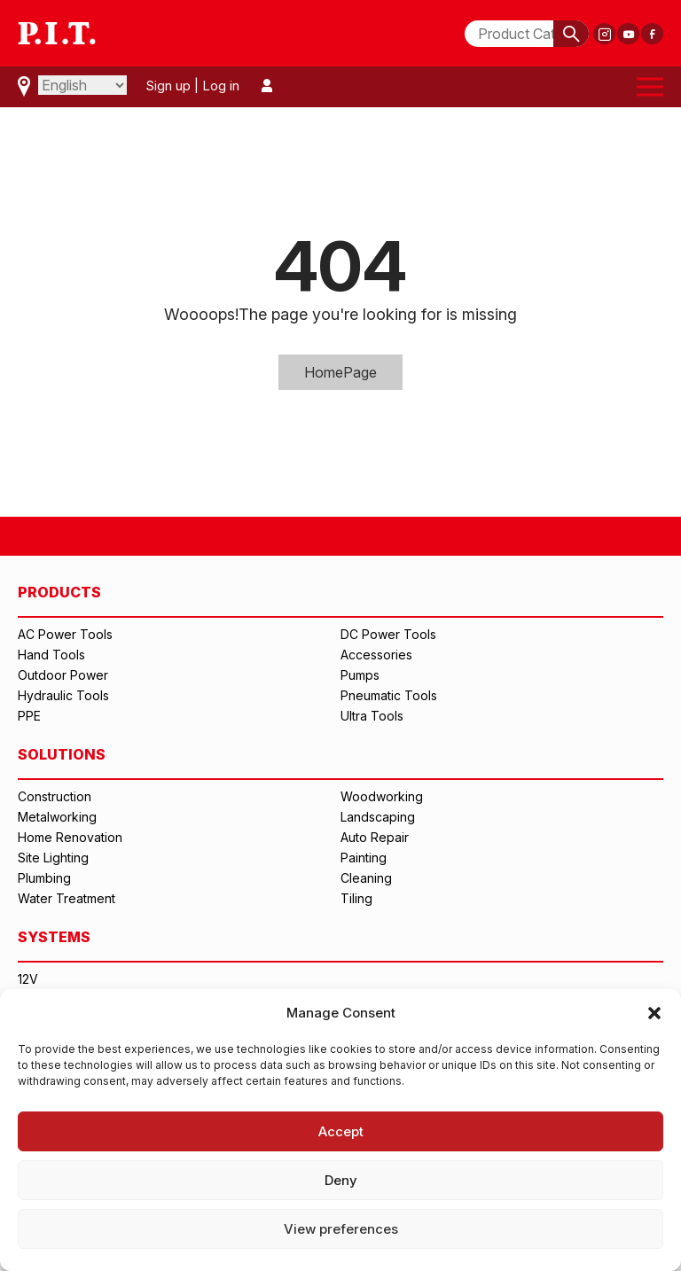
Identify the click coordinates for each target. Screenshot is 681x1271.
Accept (341, 1131)
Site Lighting (53, 857)
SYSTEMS (54, 937)
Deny (341, 1180)
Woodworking (381, 796)
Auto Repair (374, 837)
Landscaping (377, 816)
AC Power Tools (65, 634)
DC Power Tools (388, 634)
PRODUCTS (59, 592)
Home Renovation (70, 837)
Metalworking (57, 816)
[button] (654, 1013)
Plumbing (44, 877)
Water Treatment (66, 898)
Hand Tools (51, 654)
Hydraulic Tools (63, 695)
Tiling (356, 898)
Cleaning (366, 877)
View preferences (341, 1228)
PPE (29, 715)
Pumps (360, 674)
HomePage (340, 372)
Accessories (376, 654)
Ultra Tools (371, 715)
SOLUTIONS (62, 754)
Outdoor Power (63, 674)
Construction (54, 796)
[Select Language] (82, 85)
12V (28, 978)
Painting (363, 857)
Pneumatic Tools (388, 695)
